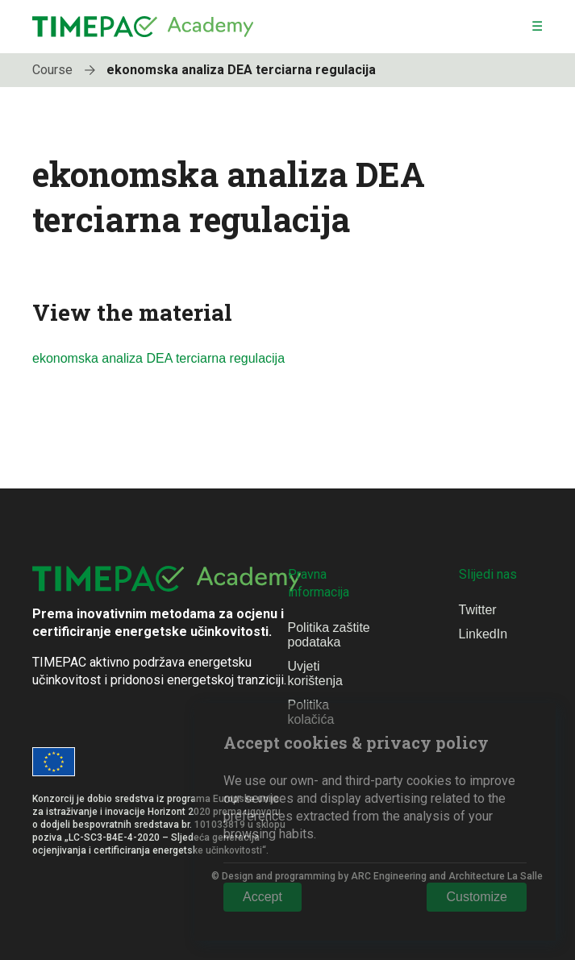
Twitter (478, 610)
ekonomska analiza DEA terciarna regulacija (241, 69)
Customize (476, 897)
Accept (262, 897)
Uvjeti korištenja (315, 673)
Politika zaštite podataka (329, 635)
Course (67, 69)
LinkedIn (483, 634)
